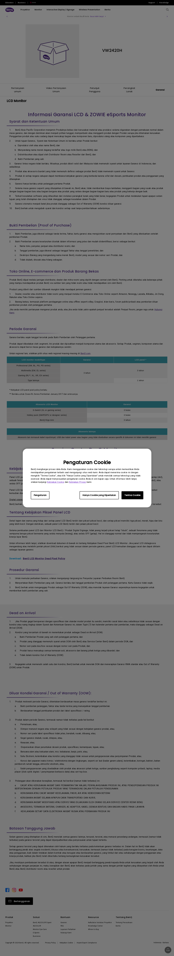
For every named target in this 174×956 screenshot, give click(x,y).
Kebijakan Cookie (55, 482)
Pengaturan (40, 495)
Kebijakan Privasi (77, 482)
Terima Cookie (132, 495)
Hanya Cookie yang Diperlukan (99, 495)
